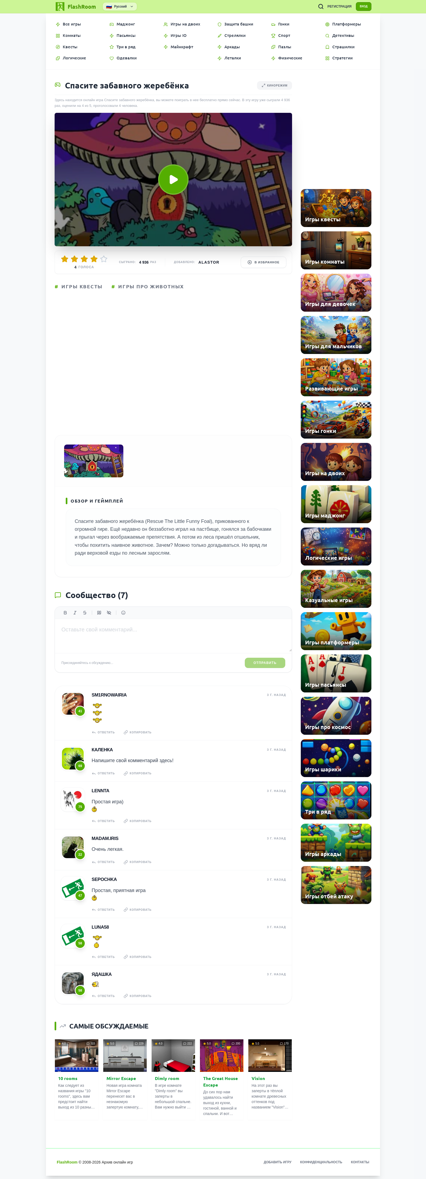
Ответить (104, 739)
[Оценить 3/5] (84, 259)
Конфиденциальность (321, 1165)
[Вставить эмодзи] (123, 619)
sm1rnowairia (108, 701)
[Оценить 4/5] (94, 259)
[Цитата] (99, 619)
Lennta (100, 796)
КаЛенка (101, 755)
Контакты (360, 1165)
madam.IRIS (104, 843)
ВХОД (361, 6)
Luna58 (100, 931)
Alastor (208, 262)
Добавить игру (278, 1165)
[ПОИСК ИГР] (316, 6)
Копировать (140, 739)
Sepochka (104, 883)
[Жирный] (65, 619)
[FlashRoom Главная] (75, 6)
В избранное (264, 262)
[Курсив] (75, 619)
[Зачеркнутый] (85, 619)
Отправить (265, 670)
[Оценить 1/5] (64, 259)
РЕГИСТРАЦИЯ (335, 6)
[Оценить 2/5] (74, 259)
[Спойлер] (109, 619)
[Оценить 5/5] (103, 259)
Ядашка (101, 977)
